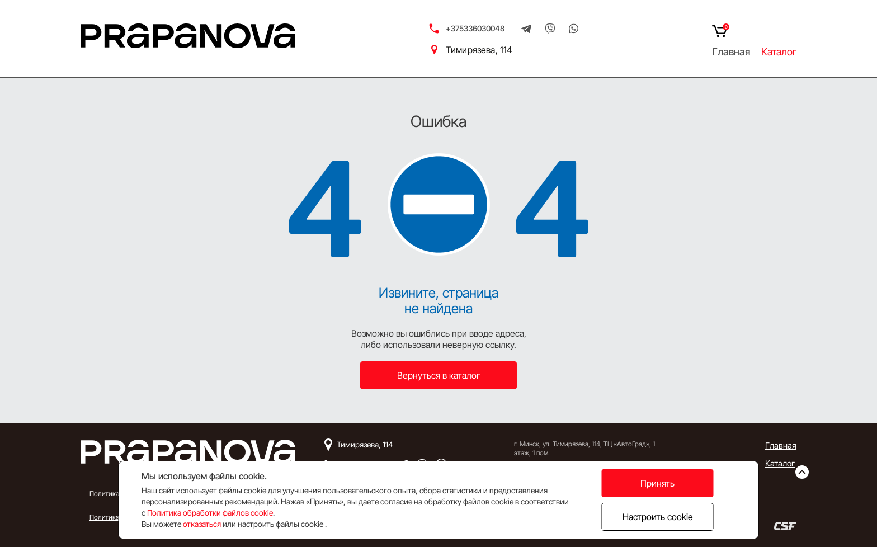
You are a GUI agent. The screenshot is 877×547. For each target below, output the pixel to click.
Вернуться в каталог (438, 375)
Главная (731, 52)
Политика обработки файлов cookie (210, 512)
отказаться (202, 524)
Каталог (778, 52)
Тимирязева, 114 (479, 50)
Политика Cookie (115, 517)
